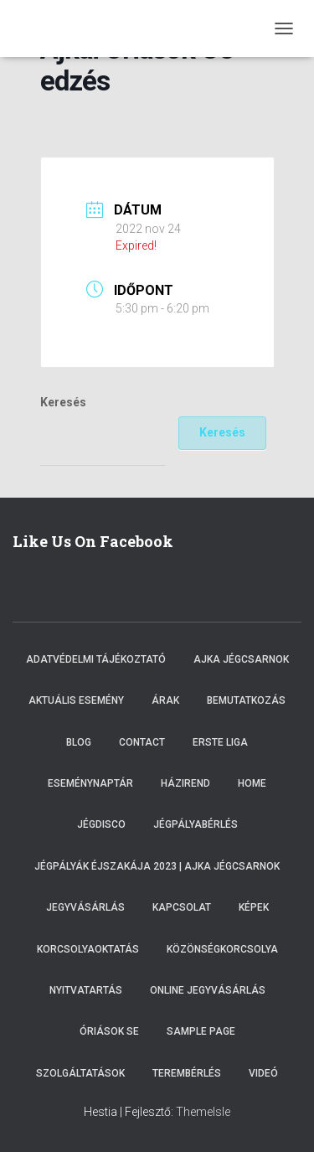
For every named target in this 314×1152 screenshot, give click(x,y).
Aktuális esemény (76, 700)
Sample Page (201, 1031)
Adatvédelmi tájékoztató (96, 659)
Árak (165, 700)
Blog (78, 742)
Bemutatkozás (246, 700)
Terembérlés (186, 1073)
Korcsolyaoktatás (88, 949)
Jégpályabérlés (195, 824)
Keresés (63, 402)
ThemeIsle (203, 1111)
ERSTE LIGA (220, 742)
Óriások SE (109, 1031)
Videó (263, 1073)
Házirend (185, 783)
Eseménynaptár (90, 783)
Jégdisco (101, 824)
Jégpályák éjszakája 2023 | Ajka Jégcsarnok (157, 866)
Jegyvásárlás (85, 907)
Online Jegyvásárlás (207, 990)
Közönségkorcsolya (222, 949)
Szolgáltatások (80, 1073)
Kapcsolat (181, 907)
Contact (142, 742)
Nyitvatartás (85, 990)
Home (252, 783)
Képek (254, 907)
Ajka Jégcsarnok (241, 659)
